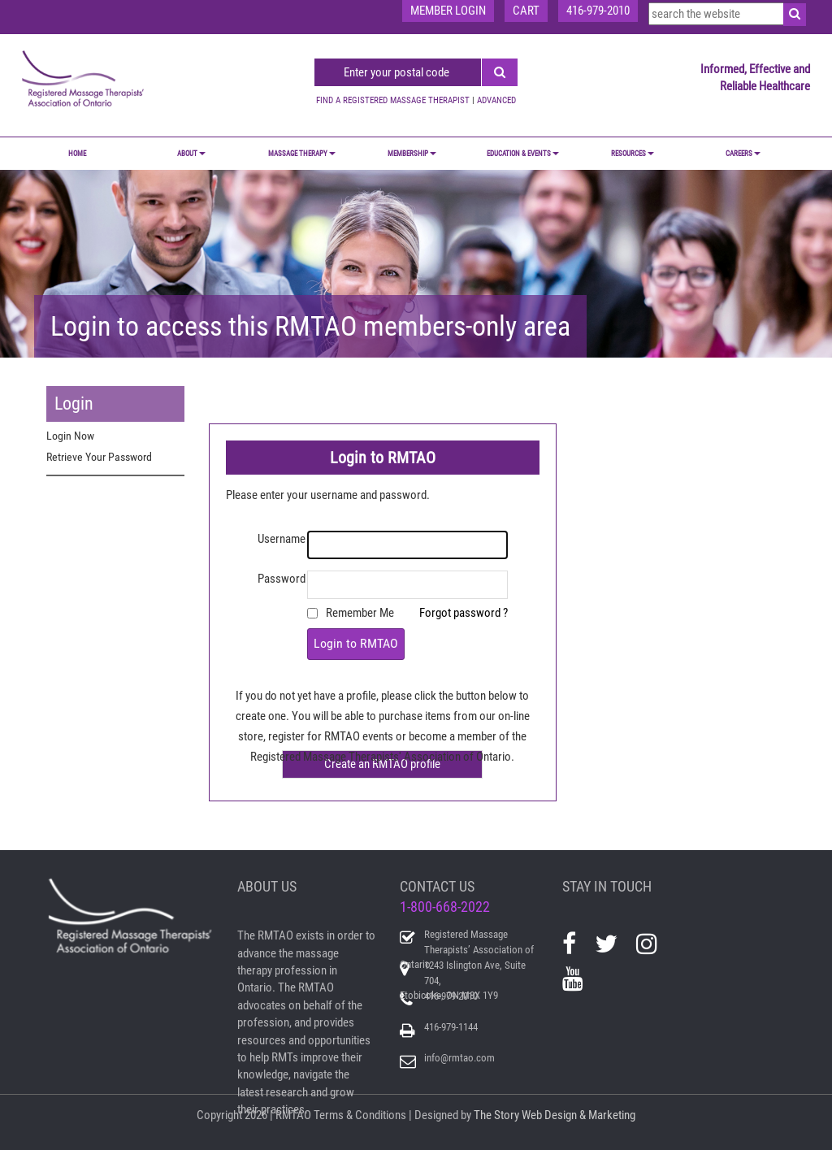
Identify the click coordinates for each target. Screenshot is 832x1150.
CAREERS (743, 154)
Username (282, 539)
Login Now (70, 435)
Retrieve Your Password (99, 456)
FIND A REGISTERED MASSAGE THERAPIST (393, 100)
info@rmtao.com (459, 1058)
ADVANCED (496, 100)
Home (77, 154)
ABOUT (191, 154)
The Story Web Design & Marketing (554, 1115)
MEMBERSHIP (412, 154)
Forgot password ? (463, 612)
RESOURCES (632, 154)
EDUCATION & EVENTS (523, 154)
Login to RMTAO (356, 643)
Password (282, 578)
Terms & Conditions (360, 1115)
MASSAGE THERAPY (302, 154)
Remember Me (360, 612)
